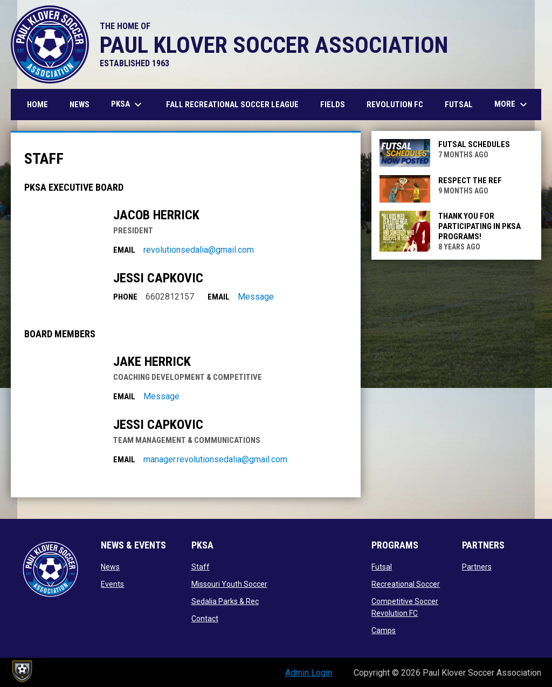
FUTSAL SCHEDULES (474, 144)
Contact (204, 618)
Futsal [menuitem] (459, 104)
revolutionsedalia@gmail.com (198, 250)
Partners (477, 567)
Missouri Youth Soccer (229, 584)
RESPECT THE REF (470, 180)
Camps (383, 630)
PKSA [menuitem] (127, 104)
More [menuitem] (512, 104)
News (110, 567)
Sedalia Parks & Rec (225, 601)
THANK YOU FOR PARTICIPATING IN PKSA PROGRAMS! (479, 226)
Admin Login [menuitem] (308, 673)
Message (256, 297)
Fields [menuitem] (332, 104)
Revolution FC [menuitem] (399, 104)
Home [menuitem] (37, 104)
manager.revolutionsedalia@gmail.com (215, 459)
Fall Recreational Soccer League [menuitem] (232, 104)
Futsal (381, 567)
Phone (125, 297)
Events (112, 584)
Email (124, 250)
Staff (200, 567)
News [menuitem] (79, 104)
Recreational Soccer (405, 584)
